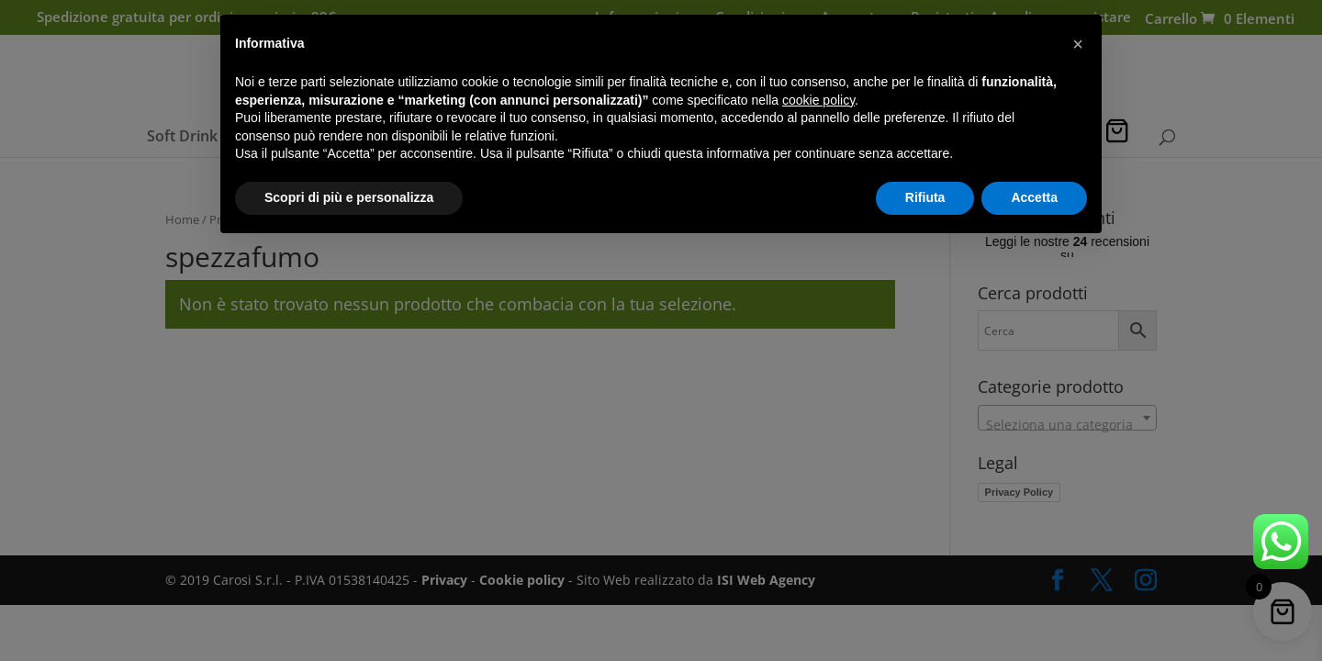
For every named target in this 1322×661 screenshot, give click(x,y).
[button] (1077, 44)
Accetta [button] (1034, 197)
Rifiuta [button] (925, 197)
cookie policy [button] (818, 100)
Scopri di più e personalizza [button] (348, 197)
